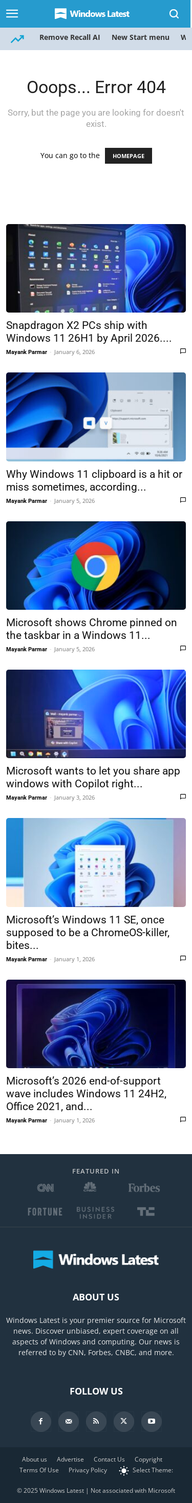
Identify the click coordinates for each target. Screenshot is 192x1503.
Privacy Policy (88, 1470)
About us (34, 1459)
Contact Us (109, 1459)
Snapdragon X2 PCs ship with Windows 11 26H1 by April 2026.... (89, 331)
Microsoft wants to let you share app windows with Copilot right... (93, 777)
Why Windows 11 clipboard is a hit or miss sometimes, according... (94, 480)
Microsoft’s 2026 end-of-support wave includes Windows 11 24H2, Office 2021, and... (86, 1094)
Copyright (148, 1459)
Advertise (70, 1459)
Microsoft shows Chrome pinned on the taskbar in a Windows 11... (91, 629)
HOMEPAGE (128, 156)
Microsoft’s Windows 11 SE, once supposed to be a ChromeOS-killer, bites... (87, 933)
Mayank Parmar (26, 352)
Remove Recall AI (69, 37)
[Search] (174, 14)
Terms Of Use (39, 1470)
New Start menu (140, 37)
